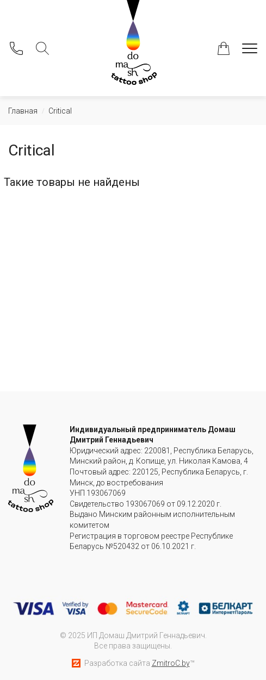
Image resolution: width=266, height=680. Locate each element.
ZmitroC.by (171, 663)
